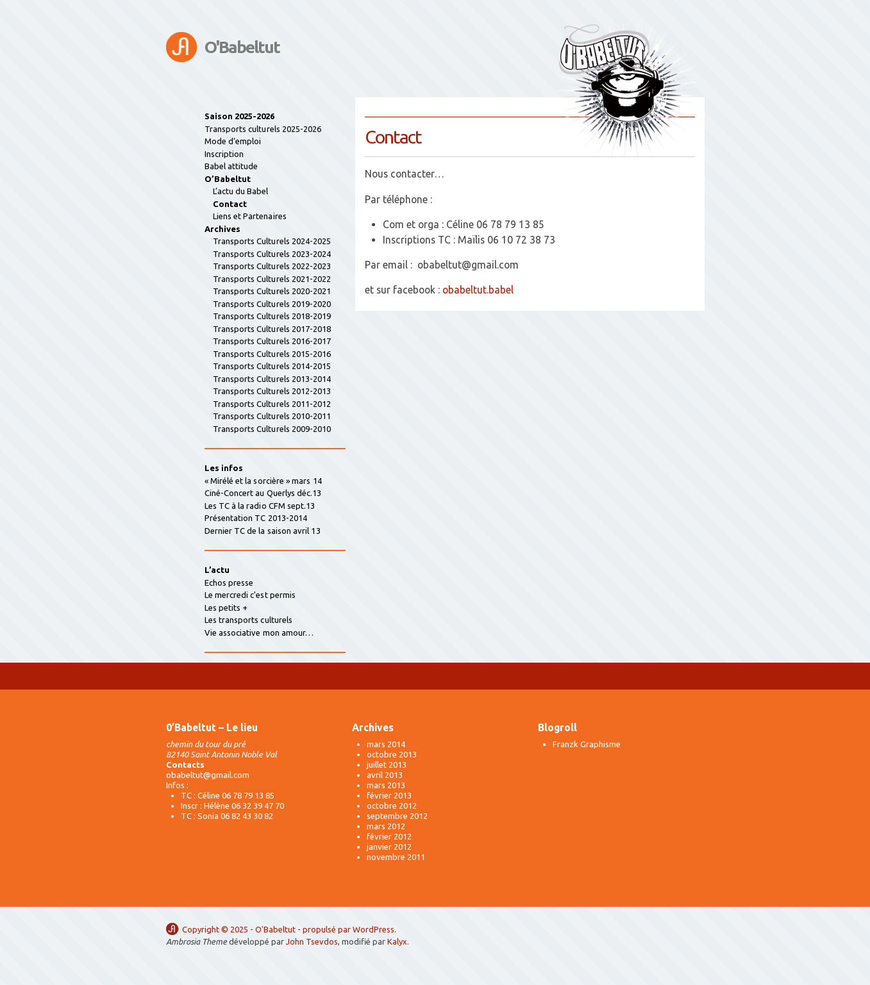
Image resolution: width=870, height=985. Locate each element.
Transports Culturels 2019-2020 (272, 303)
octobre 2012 (392, 805)
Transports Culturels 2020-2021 (272, 290)
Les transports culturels (249, 619)
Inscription (224, 153)
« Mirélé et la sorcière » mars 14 (263, 480)
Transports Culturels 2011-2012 (272, 403)
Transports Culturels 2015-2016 (272, 353)
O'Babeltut (242, 47)
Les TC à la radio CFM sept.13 (260, 505)
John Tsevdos (312, 941)
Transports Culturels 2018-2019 (272, 315)
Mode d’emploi (233, 141)
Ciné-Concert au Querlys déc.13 (263, 492)
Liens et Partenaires (250, 215)
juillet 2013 (386, 764)
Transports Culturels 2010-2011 (272, 415)
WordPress (373, 929)
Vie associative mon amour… (259, 632)
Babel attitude (231, 165)
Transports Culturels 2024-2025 (272, 240)
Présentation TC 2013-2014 (256, 517)
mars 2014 (386, 744)
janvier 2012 (389, 846)
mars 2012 (386, 826)
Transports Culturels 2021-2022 (272, 278)
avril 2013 (385, 774)
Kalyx (397, 941)
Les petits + (226, 607)
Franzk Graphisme (587, 744)
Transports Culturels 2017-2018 (272, 328)
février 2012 (389, 836)
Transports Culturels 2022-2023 (272, 265)
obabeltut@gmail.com (207, 774)
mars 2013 (386, 785)
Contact (230, 203)
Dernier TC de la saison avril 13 (263, 530)
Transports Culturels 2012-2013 (272, 390)
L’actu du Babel (241, 190)
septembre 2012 (397, 815)
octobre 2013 (392, 754)
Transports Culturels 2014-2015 (272, 365)
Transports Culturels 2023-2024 (272, 253)
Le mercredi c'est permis (250, 594)
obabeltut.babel (478, 289)
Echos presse (229, 582)
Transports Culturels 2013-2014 (272, 378)
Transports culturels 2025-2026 (263, 128)
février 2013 (389, 795)
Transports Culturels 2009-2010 (272, 428)
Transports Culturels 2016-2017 (272, 340)
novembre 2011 (396, 856)
